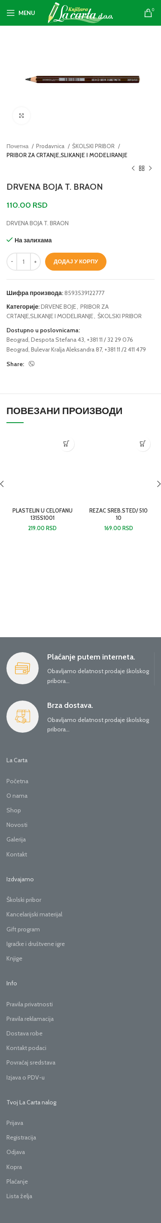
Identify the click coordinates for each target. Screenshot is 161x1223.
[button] (66, 443)
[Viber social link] (31, 364)
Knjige (14, 958)
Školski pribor (23, 900)
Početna (17, 781)
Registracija (21, 1137)
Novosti (16, 825)
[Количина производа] (23, 262)
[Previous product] (133, 168)
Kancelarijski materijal (34, 914)
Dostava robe (24, 1033)
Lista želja (19, 1196)
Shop (13, 810)
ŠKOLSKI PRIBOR (94, 146)
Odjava (15, 1152)
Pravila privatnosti (29, 1004)
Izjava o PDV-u (25, 1077)
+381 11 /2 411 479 (125, 349)
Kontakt (16, 854)
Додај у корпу (76, 261)
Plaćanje (17, 1181)
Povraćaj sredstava (30, 1062)
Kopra (14, 1167)
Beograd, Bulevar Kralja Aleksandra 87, (54, 349)
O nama (16, 795)
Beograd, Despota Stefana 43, (45, 339)
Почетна (18, 146)
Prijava (14, 1123)
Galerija (16, 839)
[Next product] (150, 168)
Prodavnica (51, 146)
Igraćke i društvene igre (35, 944)
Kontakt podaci (26, 1048)
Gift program (23, 929)
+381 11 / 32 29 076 (110, 339)
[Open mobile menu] (20, 12)
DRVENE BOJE (58, 306)
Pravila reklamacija (30, 1019)
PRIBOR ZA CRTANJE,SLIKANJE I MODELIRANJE (67, 155)
